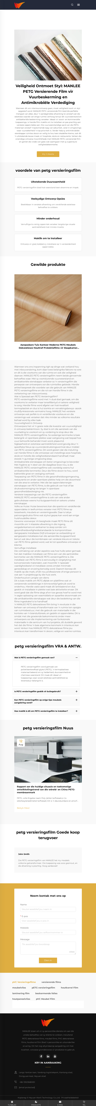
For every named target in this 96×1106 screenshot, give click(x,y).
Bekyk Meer (23, 808)
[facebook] (41, 1056)
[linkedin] (48, 1056)
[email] (27, 1087)
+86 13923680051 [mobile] (24, 1081)
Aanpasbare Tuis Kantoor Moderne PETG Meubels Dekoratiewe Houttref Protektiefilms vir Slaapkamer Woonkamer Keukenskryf (48, 346)
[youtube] (55, 1056)
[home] (19, 4)
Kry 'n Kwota (48, 154)
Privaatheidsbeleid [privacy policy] (69, 1097)
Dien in (48, 960)
